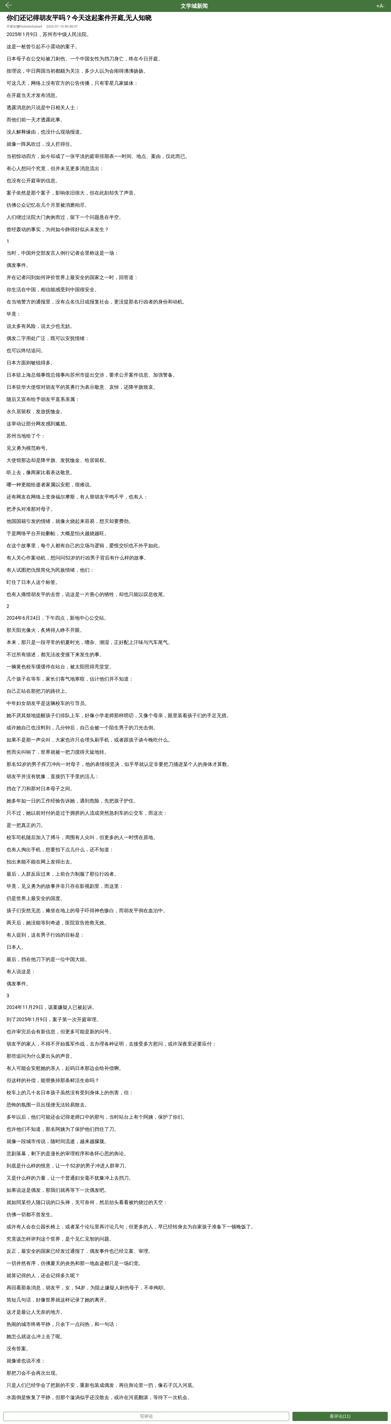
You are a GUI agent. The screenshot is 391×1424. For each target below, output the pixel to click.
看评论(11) (340, 1416)
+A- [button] (380, 6)
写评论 (146, 1416)
